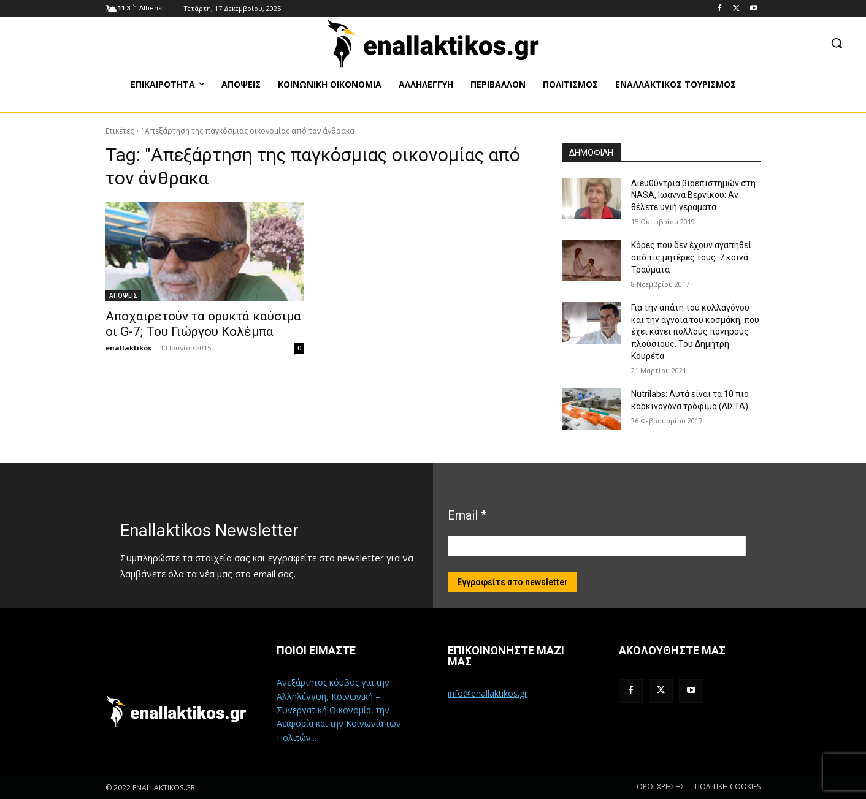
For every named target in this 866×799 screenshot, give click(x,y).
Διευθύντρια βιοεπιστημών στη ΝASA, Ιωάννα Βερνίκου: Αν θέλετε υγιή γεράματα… (693, 195)
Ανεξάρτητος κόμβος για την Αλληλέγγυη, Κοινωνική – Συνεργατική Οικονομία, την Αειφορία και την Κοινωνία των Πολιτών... (339, 709)
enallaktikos (128, 347)
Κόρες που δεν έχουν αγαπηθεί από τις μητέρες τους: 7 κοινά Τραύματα (691, 257)
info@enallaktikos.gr (487, 693)
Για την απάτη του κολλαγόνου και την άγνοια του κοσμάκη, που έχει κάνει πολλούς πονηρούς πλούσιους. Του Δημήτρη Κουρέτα (695, 331)
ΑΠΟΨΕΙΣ (123, 295)
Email (467, 515)
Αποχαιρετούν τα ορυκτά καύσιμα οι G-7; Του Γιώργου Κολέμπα (203, 324)
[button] (836, 43)
